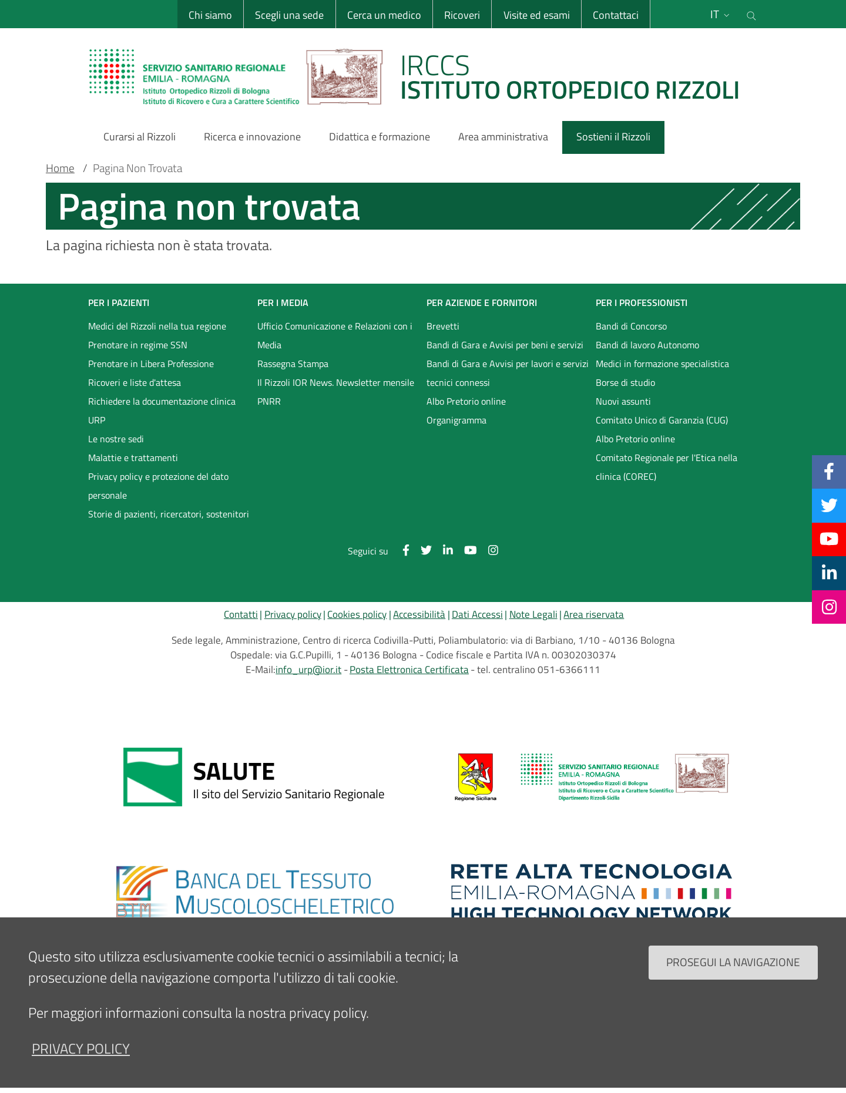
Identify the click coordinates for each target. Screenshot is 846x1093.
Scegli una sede (289, 15)
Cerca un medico (384, 15)
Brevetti (443, 326)
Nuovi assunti (623, 401)
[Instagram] (829, 607)
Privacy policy (292, 614)
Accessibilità (419, 614)
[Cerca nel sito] (751, 14)
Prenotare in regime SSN (137, 345)
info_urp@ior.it (308, 669)
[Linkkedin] (829, 573)
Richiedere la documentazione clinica (162, 401)
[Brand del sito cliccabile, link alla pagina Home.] (421, 76)
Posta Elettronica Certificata (409, 669)
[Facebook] (829, 472)
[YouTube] (829, 539)
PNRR (269, 401)
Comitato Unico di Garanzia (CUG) (662, 420)
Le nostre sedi (116, 439)
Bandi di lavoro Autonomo (647, 345)
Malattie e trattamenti (133, 457)
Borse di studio (625, 382)
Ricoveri (462, 15)
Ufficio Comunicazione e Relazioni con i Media (334, 335)
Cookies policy (357, 614)
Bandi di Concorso (631, 326)
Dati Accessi (477, 614)
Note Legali (533, 614)
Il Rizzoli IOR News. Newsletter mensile (335, 382)
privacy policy (81, 1048)
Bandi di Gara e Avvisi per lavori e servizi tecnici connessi (508, 373)
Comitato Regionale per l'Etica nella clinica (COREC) (666, 466)
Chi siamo (210, 15)
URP (96, 420)
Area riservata (593, 614)
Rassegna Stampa (292, 364)
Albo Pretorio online (466, 401)
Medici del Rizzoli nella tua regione (157, 326)
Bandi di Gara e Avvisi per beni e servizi (505, 345)
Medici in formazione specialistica (662, 364)
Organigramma (456, 420)
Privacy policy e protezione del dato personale (158, 485)
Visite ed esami (536, 15)
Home (60, 168)
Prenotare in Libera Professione (151, 364)
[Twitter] (829, 505)
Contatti (241, 614)
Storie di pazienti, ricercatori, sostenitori (168, 514)
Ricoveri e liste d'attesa (134, 382)
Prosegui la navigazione (733, 961)
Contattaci (616, 15)
